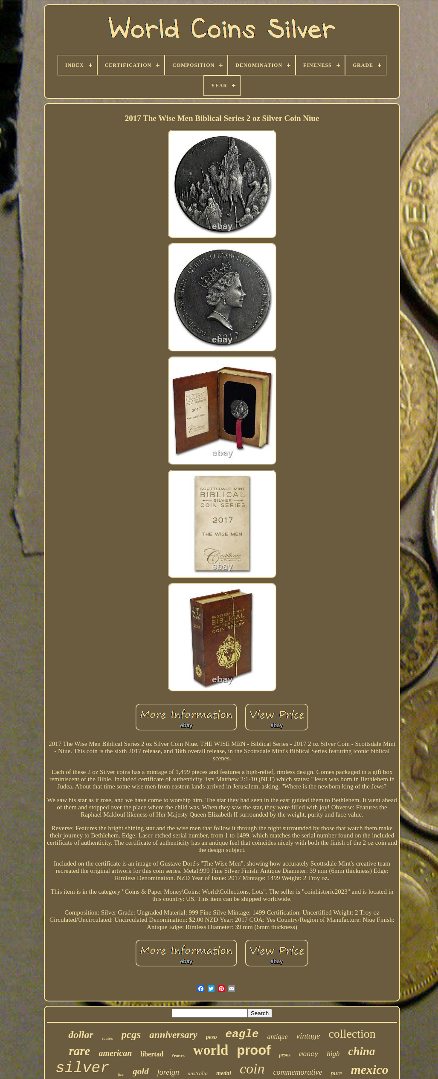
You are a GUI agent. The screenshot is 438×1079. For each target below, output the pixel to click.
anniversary (173, 1035)
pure (336, 1073)
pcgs (131, 1034)
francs (178, 1055)
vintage (308, 1035)
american (115, 1053)
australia (198, 1073)
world (211, 1050)
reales (107, 1038)
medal (223, 1073)
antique (277, 1036)
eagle (241, 1034)
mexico (369, 1069)
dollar (80, 1034)
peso (211, 1037)
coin (252, 1068)
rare (79, 1051)
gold (140, 1071)
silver (82, 1068)
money (308, 1054)
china (361, 1051)
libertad (151, 1054)
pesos (285, 1055)
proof (253, 1050)
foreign (168, 1072)
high (333, 1054)
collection (351, 1033)
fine (121, 1074)
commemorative (297, 1072)
